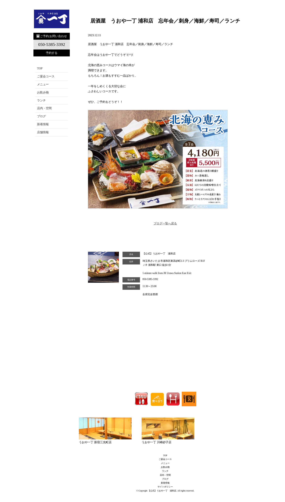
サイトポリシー (165, 486)
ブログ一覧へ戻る (165, 223)
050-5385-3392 (150, 279)
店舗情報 (43, 132)
